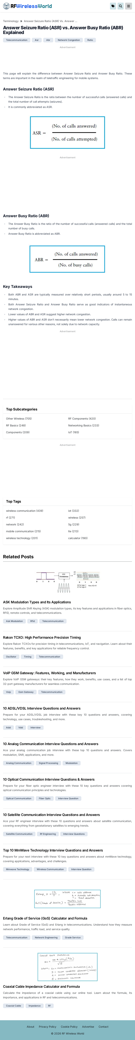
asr (37, 40)
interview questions (74, 833)
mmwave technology (17, 869)
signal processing (48, 763)
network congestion (69, 40)
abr (48, 40)
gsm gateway (26, 692)
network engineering (46, 937)
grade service (73, 937)
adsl (8, 727)
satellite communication (19, 833)
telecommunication (16, 40)
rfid (32, 621)
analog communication (18, 763)
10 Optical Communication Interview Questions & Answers (49, 779)
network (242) (15, 524)
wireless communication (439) (24, 510)
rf (49, 1005)
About (30, 1026)
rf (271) (10, 517)
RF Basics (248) (16, 425)
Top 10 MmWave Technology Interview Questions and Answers (53, 850)
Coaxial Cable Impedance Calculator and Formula (41, 987)
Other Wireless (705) (19, 418)
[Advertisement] (67, 58)
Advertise (88, 1026)
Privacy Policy (47, 1026)
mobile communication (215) (23, 531)
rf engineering (48, 833)
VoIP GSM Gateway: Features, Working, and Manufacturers (49, 673)
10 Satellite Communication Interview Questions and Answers (51, 815)
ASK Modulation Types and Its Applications (37, 602)
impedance (35, 1005)
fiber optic (45, 798)
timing (27, 656)
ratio (90, 40)
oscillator (11, 656)
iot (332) (73, 510)
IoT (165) (73, 432)
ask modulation (14, 621)
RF (27, 6)
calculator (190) (78, 538)
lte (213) (73, 531)
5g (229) (73, 524)
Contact (103, 1026)
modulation (72, 763)
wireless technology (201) (22, 538)
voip (8, 692)
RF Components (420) (82, 418)
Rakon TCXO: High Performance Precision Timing (42, 637)
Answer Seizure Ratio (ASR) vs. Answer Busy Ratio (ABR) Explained (51, 21)
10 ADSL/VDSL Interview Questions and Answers (41, 708)
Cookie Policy (69, 1026)
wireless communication (50, 869)
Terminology (11, 21)
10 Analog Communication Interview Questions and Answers (50, 744)
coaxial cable (13, 1005)
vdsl (20, 727)
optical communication (18, 798)
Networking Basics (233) (83, 425)
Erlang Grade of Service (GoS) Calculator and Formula (45, 918)
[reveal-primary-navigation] (128, 6)
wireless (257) (77, 517)
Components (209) (18, 432)
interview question (68, 798)
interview (36, 727)
